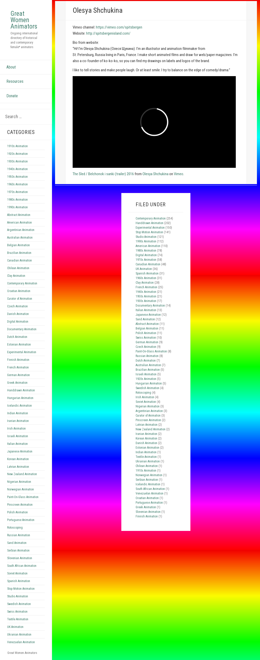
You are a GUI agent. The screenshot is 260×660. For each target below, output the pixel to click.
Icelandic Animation (19, 405)
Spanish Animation (18, 581)
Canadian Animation (19, 260)
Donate (12, 95)
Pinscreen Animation (20, 504)
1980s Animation (17, 199)
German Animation (18, 375)
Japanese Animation (19, 451)
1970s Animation (17, 192)
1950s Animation (17, 176)
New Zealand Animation (22, 474)
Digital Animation (17, 321)
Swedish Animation (19, 604)
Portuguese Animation (20, 520)
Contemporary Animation (22, 283)
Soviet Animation (17, 573)
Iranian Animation (18, 421)
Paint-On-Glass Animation (22, 497)
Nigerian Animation (19, 482)
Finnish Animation (18, 360)
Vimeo (178, 174)
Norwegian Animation (20, 489)
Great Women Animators (23, 20)
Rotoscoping (15, 527)
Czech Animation (17, 306)
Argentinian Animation (20, 230)
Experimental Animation (21, 352)
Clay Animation (16, 276)
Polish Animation (17, 512)
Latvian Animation (18, 467)
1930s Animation (17, 161)
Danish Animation (18, 314)
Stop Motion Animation (21, 588)
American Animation (19, 222)
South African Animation (21, 566)
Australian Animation (20, 237)
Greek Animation (17, 382)
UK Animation (15, 627)
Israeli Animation (17, 436)
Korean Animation (18, 459)
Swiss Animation (17, 611)
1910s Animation (17, 146)
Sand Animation (17, 543)
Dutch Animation (17, 337)
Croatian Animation (18, 291)
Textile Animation (17, 619)
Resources (14, 81)
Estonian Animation (19, 344)
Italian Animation (17, 444)
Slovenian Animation (19, 558)
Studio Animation (17, 596)
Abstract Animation (18, 215)
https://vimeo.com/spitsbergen (119, 27)
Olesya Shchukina (155, 174)
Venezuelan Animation (21, 642)
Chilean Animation (18, 268)
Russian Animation (18, 535)
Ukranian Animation (19, 634)
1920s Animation (17, 154)
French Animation (18, 367)
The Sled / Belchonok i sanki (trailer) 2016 (103, 174)
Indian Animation (17, 413)
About (11, 67)
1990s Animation (17, 207)
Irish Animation (16, 428)
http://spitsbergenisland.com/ (108, 33)
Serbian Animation (18, 550)
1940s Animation (17, 169)
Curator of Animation (19, 298)
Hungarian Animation (20, 398)
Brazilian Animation (19, 253)
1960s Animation (17, 184)
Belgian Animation (18, 245)
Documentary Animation (21, 329)
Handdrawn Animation (21, 390)
